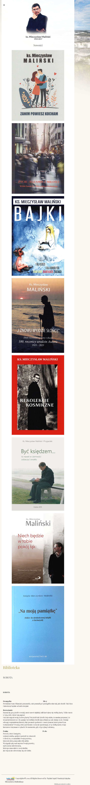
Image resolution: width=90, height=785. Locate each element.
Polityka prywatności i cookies (62, 784)
